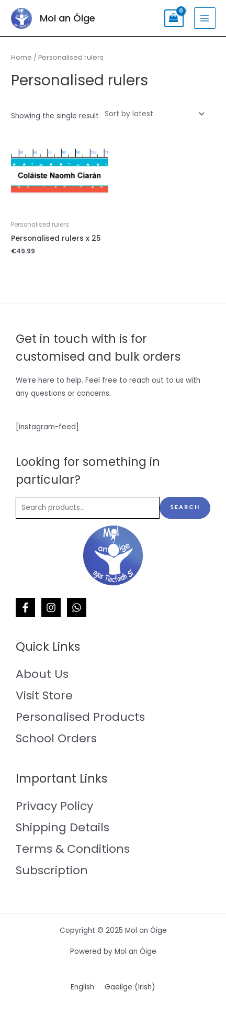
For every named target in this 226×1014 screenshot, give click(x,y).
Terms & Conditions (73, 849)
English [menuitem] (82, 987)
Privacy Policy (54, 806)
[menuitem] (82, 987)
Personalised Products (80, 717)
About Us (42, 674)
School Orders (56, 738)
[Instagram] (51, 607)
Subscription (52, 870)
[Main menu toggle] (205, 18)
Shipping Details (62, 827)
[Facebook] (25, 607)
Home (21, 57)
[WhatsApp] (76, 607)
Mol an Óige (67, 18)
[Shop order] (153, 113)
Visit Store (44, 695)
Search (185, 507)
